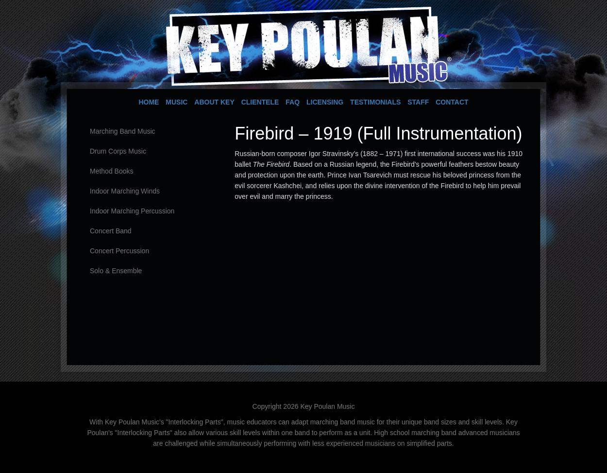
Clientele (260, 102)
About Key (214, 102)
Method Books (112, 171)
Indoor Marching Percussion (132, 211)
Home (148, 102)
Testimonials (375, 102)
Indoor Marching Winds (125, 191)
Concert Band (111, 231)
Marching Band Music (122, 131)
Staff (418, 102)
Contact (452, 102)
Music (176, 102)
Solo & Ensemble (116, 271)
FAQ (293, 102)
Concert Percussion (119, 251)
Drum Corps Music (118, 151)
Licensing (324, 102)
